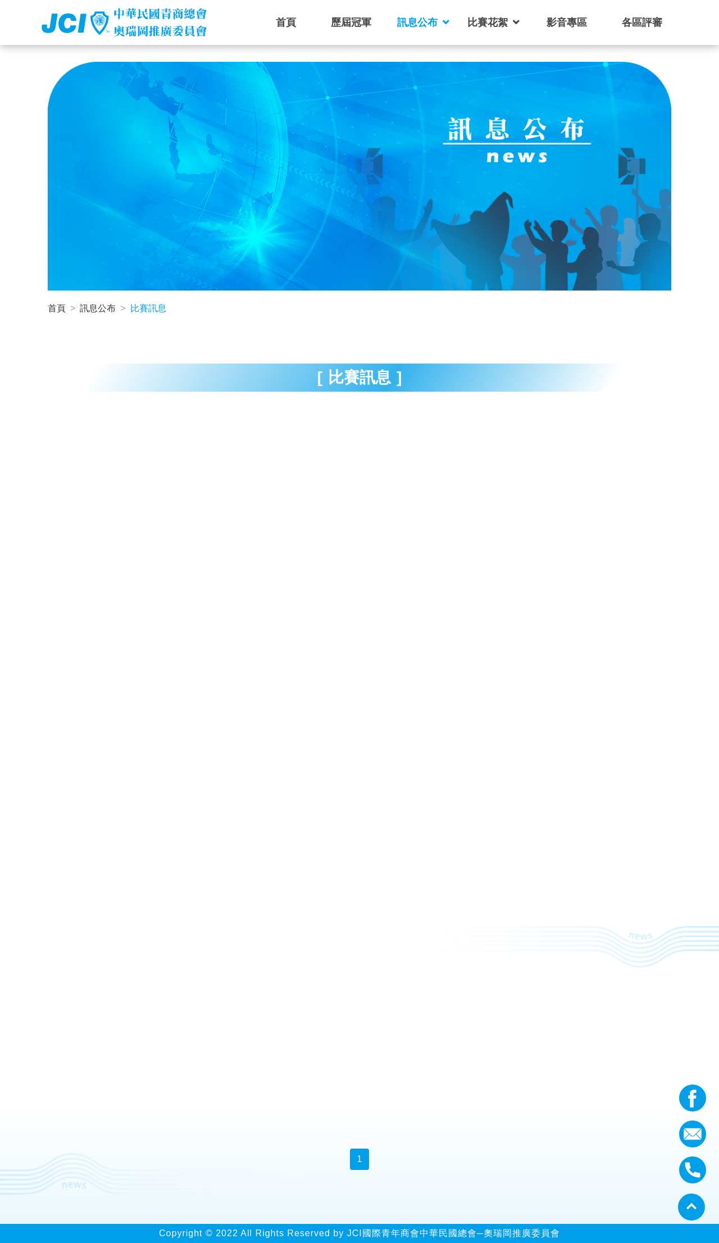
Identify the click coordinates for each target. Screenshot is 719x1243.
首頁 (286, 22)
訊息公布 (417, 22)
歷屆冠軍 (351, 22)
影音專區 (567, 22)
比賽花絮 (487, 22)
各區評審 (642, 22)
